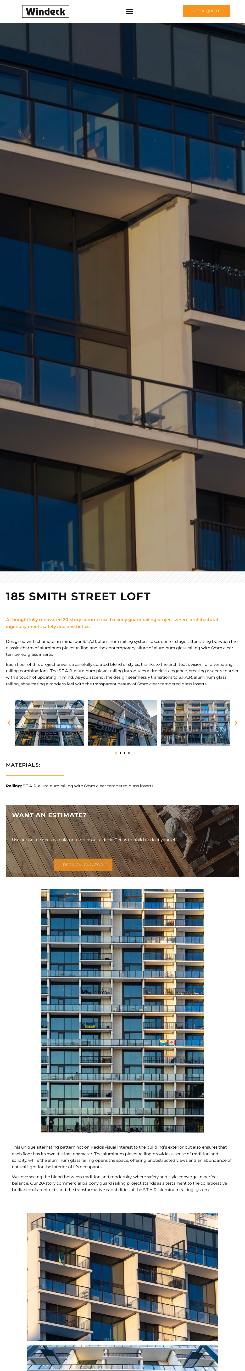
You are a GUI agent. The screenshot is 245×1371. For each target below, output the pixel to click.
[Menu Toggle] (130, 12)
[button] (9, 723)
